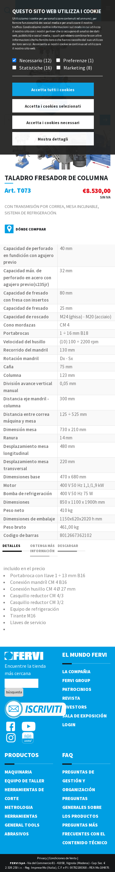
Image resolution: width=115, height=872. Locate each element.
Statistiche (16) (35, 68)
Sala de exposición (84, 716)
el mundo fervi (84, 654)
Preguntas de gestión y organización (78, 780)
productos (22, 755)
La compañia (76, 671)
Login (68, 724)
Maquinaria (18, 772)
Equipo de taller (24, 781)
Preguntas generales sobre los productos (82, 807)
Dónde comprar (31, 229)
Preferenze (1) (78, 60)
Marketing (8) (77, 68)
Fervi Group (76, 680)
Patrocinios (76, 689)
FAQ (67, 755)
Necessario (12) (35, 60)
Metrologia (19, 807)
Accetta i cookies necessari (52, 122)
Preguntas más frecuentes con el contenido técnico (84, 833)
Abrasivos (17, 834)
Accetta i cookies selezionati (53, 106)
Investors (74, 707)
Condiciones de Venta (63, 858)
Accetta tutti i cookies (53, 89)
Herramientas (21, 816)
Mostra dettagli (53, 139)
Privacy (42, 858)
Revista (71, 698)
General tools (22, 825)
